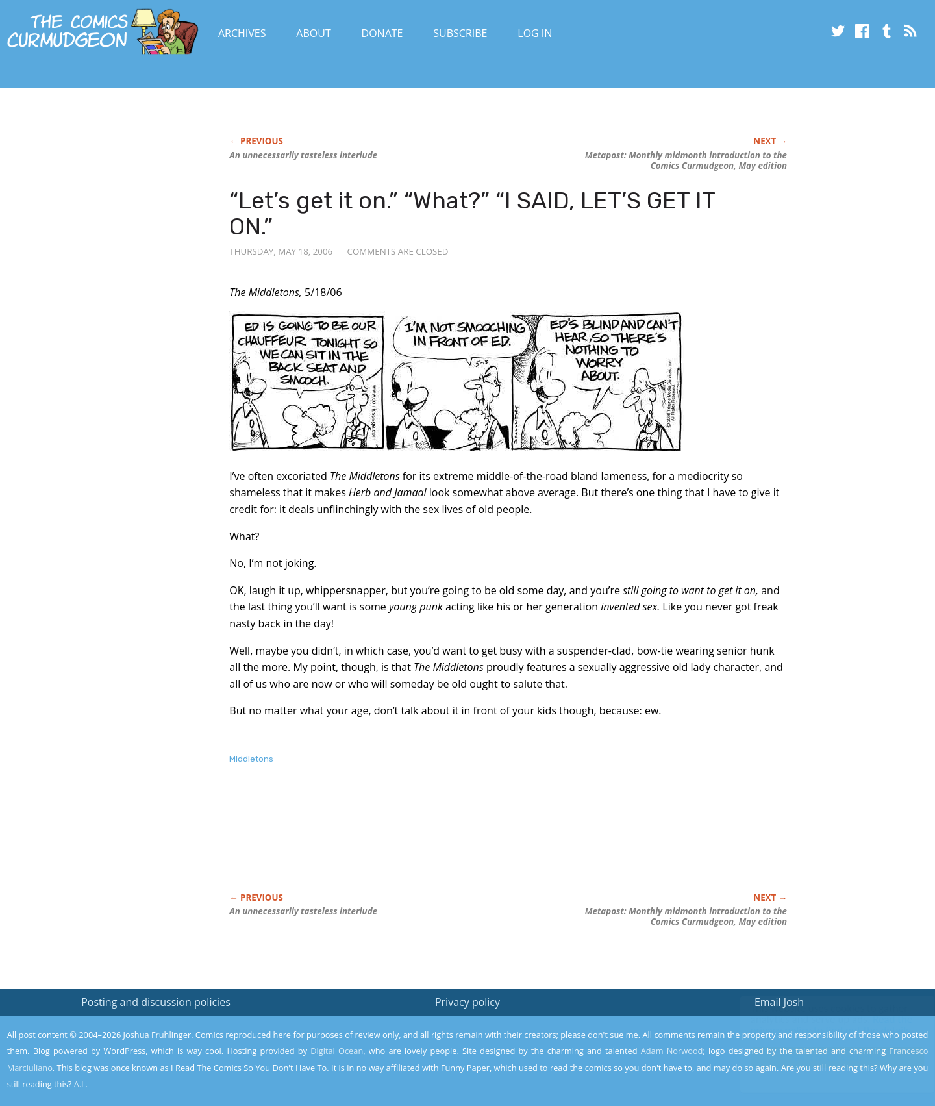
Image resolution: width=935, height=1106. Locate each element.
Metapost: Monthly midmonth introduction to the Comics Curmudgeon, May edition (686, 160)
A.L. (81, 1084)
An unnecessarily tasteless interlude (303, 155)
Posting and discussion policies (156, 1002)
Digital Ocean (336, 1051)
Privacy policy (467, 1002)
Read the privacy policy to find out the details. (819, 1024)
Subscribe (460, 33)
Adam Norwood (672, 1051)
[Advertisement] (465, 842)
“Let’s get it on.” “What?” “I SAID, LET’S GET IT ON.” (472, 213)
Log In (534, 33)
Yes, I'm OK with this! (825, 1057)
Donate (382, 33)
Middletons (251, 759)
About (313, 33)
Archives (242, 33)
